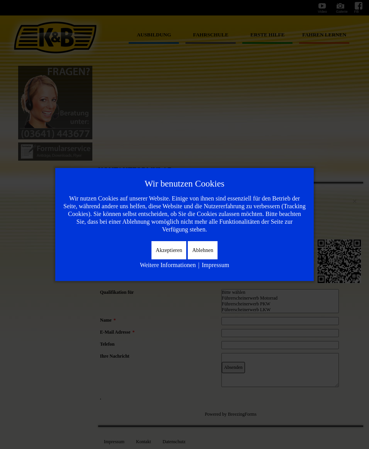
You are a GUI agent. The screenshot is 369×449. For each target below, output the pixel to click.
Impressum (215, 265)
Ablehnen (202, 250)
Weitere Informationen (168, 265)
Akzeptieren (169, 250)
